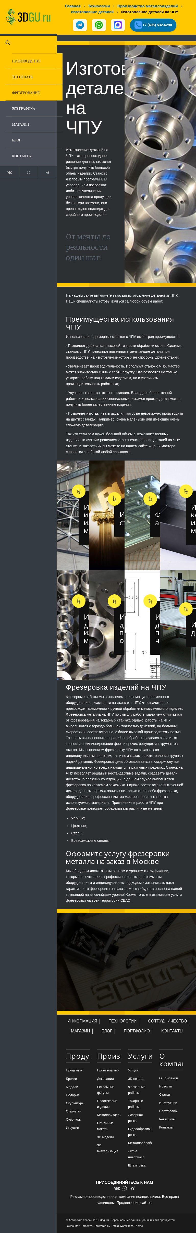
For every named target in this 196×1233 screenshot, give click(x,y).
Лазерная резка (135, 1118)
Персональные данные (126, 1220)
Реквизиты (167, 1119)
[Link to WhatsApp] (26, 170)
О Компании (168, 1079)
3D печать (136, 1079)
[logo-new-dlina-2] (26, 16)
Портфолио (168, 1111)
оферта (87, 1226)
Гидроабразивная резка (140, 1132)
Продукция (74, 1071)
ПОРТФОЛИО (137, 1031)
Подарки (72, 1095)
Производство (108, 1071)
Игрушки (72, 1128)
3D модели (105, 1137)
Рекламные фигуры (106, 1090)
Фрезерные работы (136, 1090)
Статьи (164, 1095)
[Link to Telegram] (44, 170)
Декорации (105, 1079)
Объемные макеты (105, 1126)
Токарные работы (135, 1104)
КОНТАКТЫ (172, 1031)
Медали (72, 1087)
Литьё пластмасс (136, 1154)
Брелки (71, 1079)
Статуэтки (73, 1111)
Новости (165, 1087)
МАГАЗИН (80, 1031)
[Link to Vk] (9, 170)
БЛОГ (107, 1031)
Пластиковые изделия (107, 1104)
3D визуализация (107, 1148)
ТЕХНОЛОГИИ (123, 1021)
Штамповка (136, 1166)
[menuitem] (31, 59)
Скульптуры (75, 1103)
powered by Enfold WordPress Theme (119, 1226)
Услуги (133, 1071)
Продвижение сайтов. (135, 1203)
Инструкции (168, 1103)
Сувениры (73, 1120)
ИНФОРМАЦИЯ (82, 1021)
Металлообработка (140, 1143)
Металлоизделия (109, 1115)
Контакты (166, 1128)
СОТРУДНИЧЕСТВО (167, 1021)
